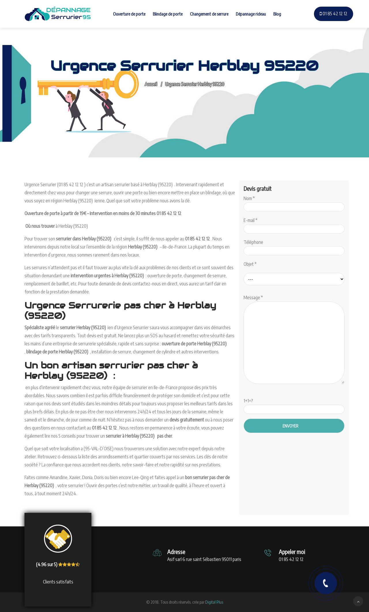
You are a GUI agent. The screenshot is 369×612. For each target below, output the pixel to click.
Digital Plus (214, 602)
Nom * (294, 202)
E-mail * (294, 224)
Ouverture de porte (129, 13)
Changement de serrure (209, 13)
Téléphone (294, 246)
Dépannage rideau (251, 13)
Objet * (250, 264)
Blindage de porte (167, 13)
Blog (277, 13)
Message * (294, 340)
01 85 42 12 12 (333, 13)
